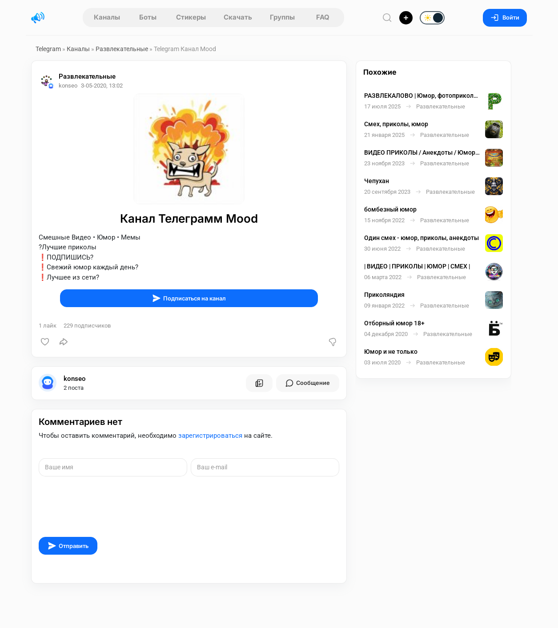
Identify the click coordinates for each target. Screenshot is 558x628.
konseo (75, 379)
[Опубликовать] (406, 17)
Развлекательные (122, 48)
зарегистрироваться (210, 436)
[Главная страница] (37, 17)
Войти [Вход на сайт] (504, 17)
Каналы (107, 17)
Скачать (238, 17)
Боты (148, 17)
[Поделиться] (64, 342)
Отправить (68, 545)
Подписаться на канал (189, 298)
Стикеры (191, 17)
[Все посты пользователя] (259, 383)
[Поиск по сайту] (387, 17)
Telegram (48, 48)
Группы (282, 17)
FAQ (322, 17)
